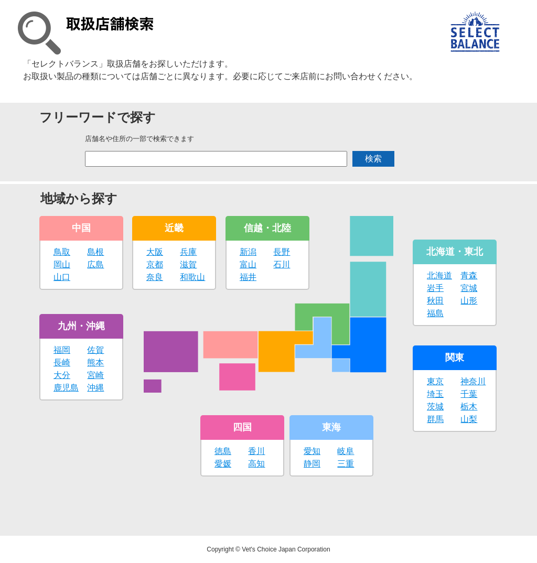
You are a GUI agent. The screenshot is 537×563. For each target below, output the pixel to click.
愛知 (312, 451)
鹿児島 (66, 387)
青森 (468, 275)
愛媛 (222, 463)
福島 (435, 313)
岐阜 (345, 451)
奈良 (154, 277)
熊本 (95, 362)
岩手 (435, 288)
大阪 (154, 251)
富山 (248, 264)
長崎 (61, 362)
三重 (345, 463)
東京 (435, 381)
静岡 (312, 463)
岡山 (61, 264)
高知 (256, 463)
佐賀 (95, 349)
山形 (468, 300)
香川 (256, 451)
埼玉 (435, 393)
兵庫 (188, 251)
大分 (61, 375)
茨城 (435, 406)
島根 (95, 251)
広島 (95, 264)
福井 (248, 277)
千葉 (468, 393)
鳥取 (61, 251)
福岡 (61, 349)
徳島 (222, 451)
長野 (281, 251)
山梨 (468, 419)
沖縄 (95, 387)
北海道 (439, 275)
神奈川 (473, 381)
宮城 (468, 288)
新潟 (248, 251)
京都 (154, 264)
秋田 (435, 300)
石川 (281, 264)
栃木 (468, 406)
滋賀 (188, 264)
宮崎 (95, 375)
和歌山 (192, 277)
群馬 (435, 419)
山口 (61, 277)
